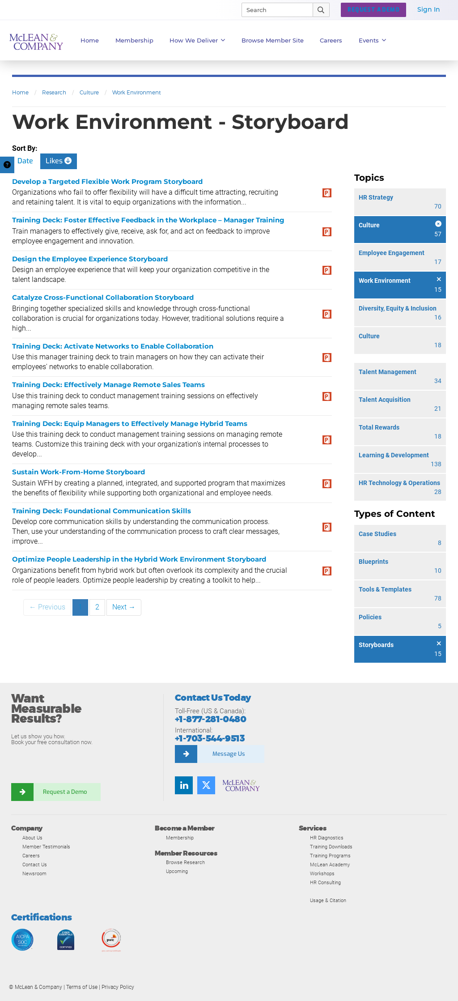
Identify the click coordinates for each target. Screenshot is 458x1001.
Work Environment (136, 92)
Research (54, 92)
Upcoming (177, 871)
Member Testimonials (46, 846)
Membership (134, 40)
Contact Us (34, 864)
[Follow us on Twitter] (206, 785)
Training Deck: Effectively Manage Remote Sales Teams (108, 384)
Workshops (322, 873)
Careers (31, 855)
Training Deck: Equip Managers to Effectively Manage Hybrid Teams (129, 423)
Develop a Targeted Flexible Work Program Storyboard (107, 181)
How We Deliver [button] (197, 40)
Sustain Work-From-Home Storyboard (78, 472)
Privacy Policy (118, 987)
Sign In (428, 9)
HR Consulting (325, 882)
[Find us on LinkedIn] (184, 785)
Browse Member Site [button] (273, 40)
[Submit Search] (321, 10)
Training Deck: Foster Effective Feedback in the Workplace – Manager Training (148, 220)
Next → (124, 607)
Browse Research (185, 862)
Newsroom (34, 873)
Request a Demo (65, 792)
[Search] (273, 9)
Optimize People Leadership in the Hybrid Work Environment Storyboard (139, 559)
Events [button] (372, 40)
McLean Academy (330, 864)
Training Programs (330, 855)
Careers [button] (331, 40)
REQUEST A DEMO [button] (373, 9)
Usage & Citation (328, 900)
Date (25, 161)
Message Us (228, 754)
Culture (89, 92)
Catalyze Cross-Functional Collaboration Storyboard (103, 297)
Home (90, 40)
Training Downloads (331, 846)
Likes (59, 161)
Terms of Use (82, 987)
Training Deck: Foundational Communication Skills (101, 511)
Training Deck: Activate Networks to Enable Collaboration (112, 346)
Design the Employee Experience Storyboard (90, 259)
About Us (32, 838)
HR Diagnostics (327, 838)
